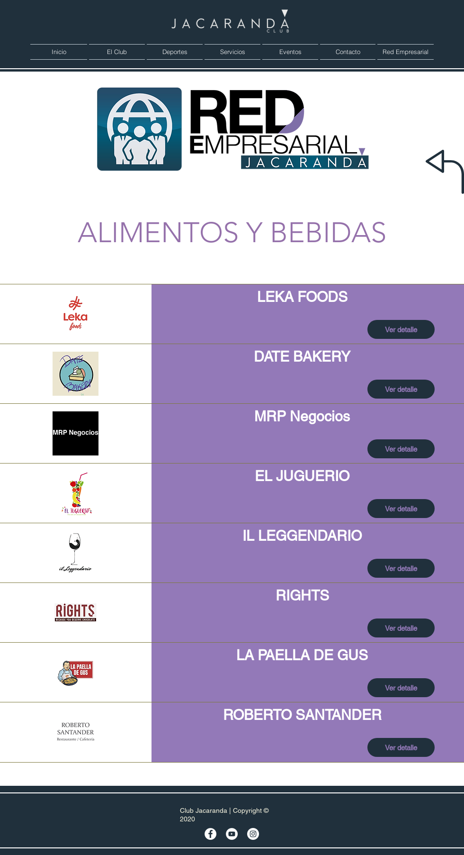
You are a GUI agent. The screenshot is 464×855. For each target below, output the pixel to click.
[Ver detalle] (401, 329)
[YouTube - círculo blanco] (232, 834)
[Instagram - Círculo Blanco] (253, 834)
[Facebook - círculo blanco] (210, 834)
